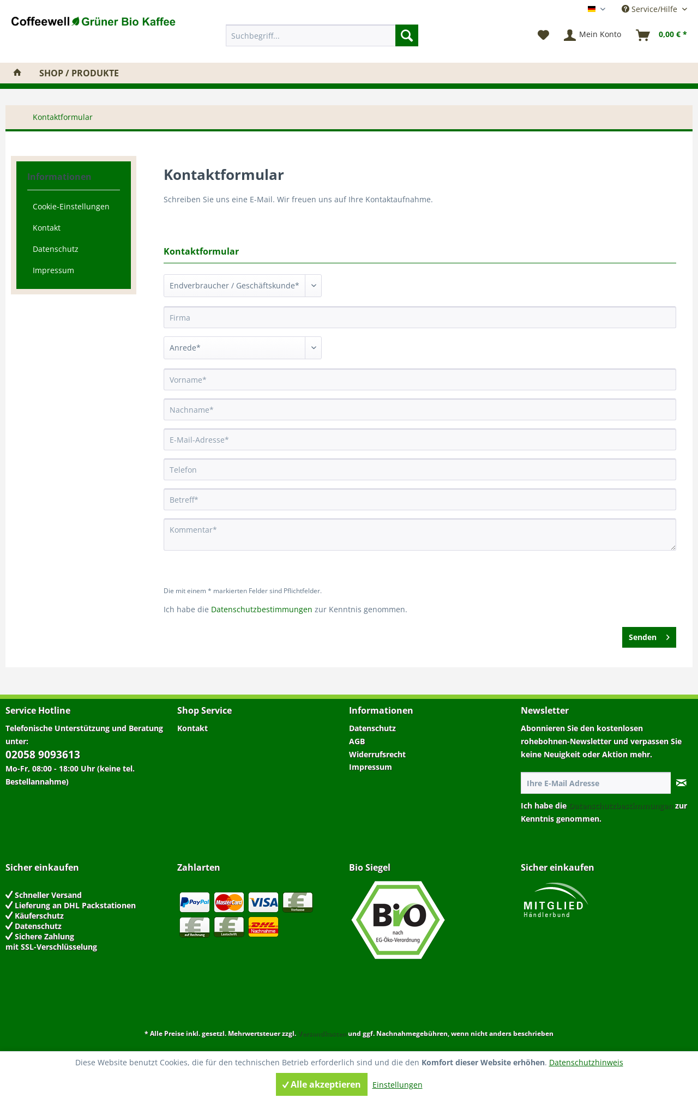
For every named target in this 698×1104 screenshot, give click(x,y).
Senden (649, 635)
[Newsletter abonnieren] (681, 783)
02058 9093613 (42, 754)
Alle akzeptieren (321, 1084)
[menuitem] (322, 35)
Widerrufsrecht (377, 754)
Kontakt (47, 227)
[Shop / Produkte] (79, 73)
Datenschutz (56, 249)
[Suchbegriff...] (322, 35)
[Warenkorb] (662, 35)
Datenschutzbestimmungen (261, 609)
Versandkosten (322, 1033)
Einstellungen (397, 1084)
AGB (357, 741)
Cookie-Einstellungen (71, 206)
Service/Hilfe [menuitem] (650, 9)
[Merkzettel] (543, 35)
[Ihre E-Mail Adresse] (596, 783)
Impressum (53, 270)
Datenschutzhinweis (586, 1062)
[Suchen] (406, 35)
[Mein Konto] (593, 35)
